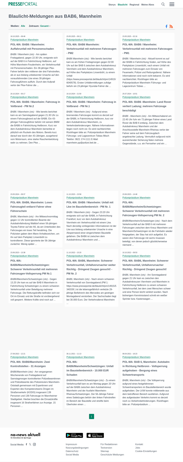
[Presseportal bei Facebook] (25, 445)
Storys (112, 4)
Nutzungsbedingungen (77, 448)
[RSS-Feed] (171, 26)
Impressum (71, 445)
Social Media (72, 455)
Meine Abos (147, 4)
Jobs (137, 448)
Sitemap (105, 451)
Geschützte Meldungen (112, 455)
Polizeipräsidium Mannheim (25, 40)
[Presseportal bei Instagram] (33, 444)
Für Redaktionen (109, 445)
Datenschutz (72, 451)
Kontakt (139, 445)
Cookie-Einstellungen (146, 451)
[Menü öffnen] (171, 4)
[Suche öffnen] (163, 4)
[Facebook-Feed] (166, 26)
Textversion (106, 448)
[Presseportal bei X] (29, 445)
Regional (134, 4)
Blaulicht (123, 4)
